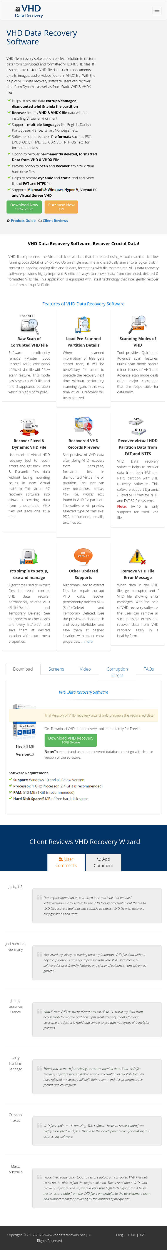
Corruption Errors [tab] (117, 672)
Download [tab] (23, 669)
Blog (119, 1235)
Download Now (24, 206)
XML (142, 1235)
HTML (131, 1235)
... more (86, 641)
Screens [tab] (56, 669)
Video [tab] (85, 669)
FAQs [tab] (149, 669)
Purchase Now (61, 206)
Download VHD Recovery (71, 739)
